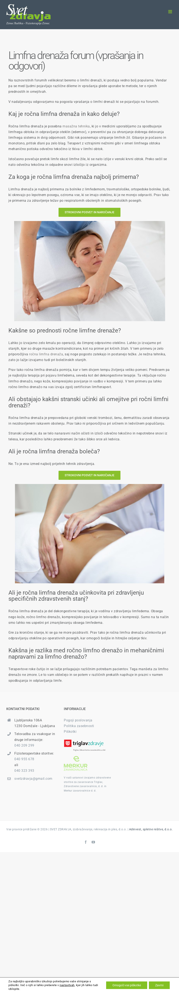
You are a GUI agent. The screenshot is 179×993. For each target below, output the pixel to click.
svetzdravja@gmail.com (33, 779)
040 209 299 (24, 745)
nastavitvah (67, 985)
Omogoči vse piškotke (126, 985)
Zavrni (159, 985)
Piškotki (70, 732)
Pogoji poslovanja (78, 720)
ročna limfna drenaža (46, 354)
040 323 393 (24, 771)
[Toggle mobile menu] (170, 11)
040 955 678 (24, 759)
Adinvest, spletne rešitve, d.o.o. (151, 829)
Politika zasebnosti (79, 726)
